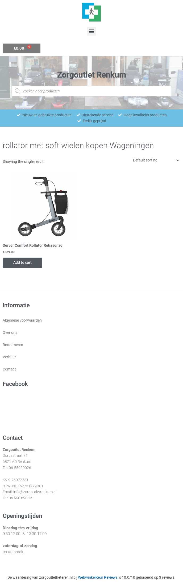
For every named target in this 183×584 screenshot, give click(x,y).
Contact (9, 369)
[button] (91, 31)
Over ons (10, 332)
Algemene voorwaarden (22, 320)
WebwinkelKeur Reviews (98, 577)
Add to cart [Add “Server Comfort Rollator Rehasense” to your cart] (22, 262)
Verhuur (9, 357)
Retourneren (13, 345)
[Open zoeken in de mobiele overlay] (91, 91)
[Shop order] (155, 160)
